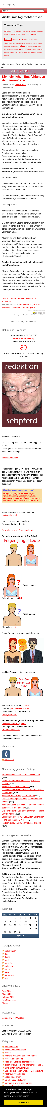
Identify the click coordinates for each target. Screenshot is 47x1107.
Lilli (20, 598)
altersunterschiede (23, 43)
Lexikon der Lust (9, 515)
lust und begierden (13, 1077)
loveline (26, 705)
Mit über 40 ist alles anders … (15, 787)
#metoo (38, 49)
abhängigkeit (12, 43)
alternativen (6, 55)
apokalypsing (40, 31)
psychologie (33, 39)
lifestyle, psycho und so (15, 1074)
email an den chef (10, 458)
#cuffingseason (32, 49)
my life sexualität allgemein (14, 724)
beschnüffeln (14, 46)
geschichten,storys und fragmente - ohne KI (24, 1065)
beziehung (21, 46)
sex (6, 978)
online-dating (24, 49)
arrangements (7, 46)
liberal (16, 49)
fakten (8, 49)
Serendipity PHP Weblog (13, 1018)
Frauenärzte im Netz (11, 730)
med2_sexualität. (9, 714)
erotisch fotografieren (14, 1059)
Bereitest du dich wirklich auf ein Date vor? (21, 774)
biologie (23, 34)
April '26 (20, 936)
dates (14, 39)
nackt (7, 972)
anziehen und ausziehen (15, 1050)
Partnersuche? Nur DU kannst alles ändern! (21, 823)
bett (9, 34)
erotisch (8, 963)
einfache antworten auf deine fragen (20, 1056)
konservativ (23, 39)
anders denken (11, 1047)
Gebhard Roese (20, 85)
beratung (6, 34)
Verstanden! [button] (23, 1102)
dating (34, 46)
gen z (11, 49)
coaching (35, 34)
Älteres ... (6, 1003)
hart (14, 49)
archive (8, 1053)
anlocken (30, 43)
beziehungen (16, 34)
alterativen (39, 52)
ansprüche (35, 43)
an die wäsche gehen (21, 31)
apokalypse (33, 31)
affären (17, 43)
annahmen (28, 31)
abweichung (17, 52)
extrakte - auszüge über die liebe (19, 1062)
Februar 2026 (8, 997)
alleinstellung (33, 52)
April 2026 (6, 991)
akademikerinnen (26, 52)
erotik (7, 960)
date (8, 38)
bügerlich (29, 34)
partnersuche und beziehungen (18, 1083)
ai (21, 52)
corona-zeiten (29, 46)
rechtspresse (30, 307)
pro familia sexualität (20, 708)
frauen (7, 969)
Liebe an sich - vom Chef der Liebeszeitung (17, 298)
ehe (17, 39)
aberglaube (6, 52)
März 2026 (7, 994)
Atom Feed (9, 760)
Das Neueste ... (9, 1000)
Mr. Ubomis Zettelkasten (15, 1080)
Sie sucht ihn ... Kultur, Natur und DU (18, 796)
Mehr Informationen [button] (20, 1096)
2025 (41, 49)
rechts (6, 43)
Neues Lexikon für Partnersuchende (18, 530)
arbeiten (40, 43)
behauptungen (9, 31)
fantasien (9, 966)
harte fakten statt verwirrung (17, 1068)
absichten (12, 52)
